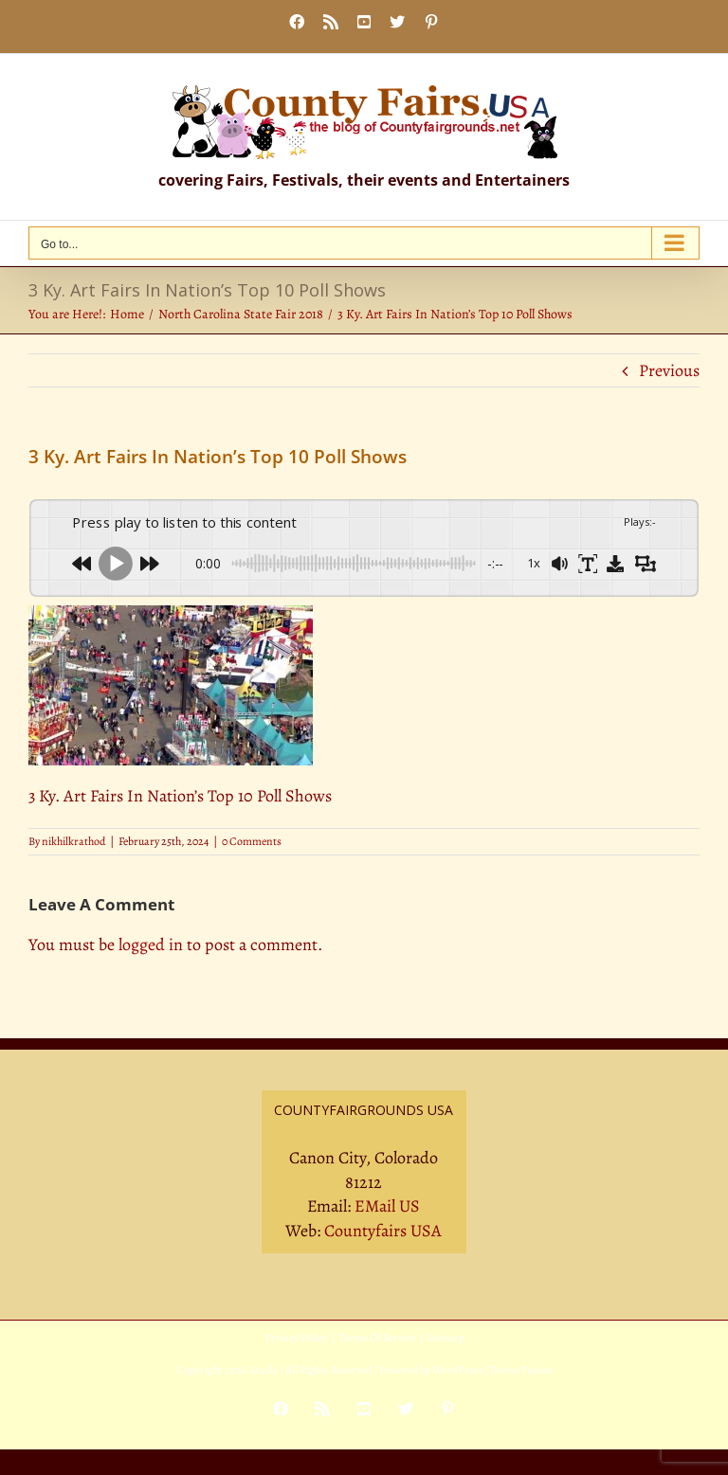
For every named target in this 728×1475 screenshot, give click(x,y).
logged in (150, 944)
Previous (669, 370)
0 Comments (252, 841)
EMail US (387, 1206)
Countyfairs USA (383, 1230)
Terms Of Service (376, 1337)
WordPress (457, 1369)
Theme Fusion (521, 1369)
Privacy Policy (295, 1337)
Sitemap (445, 1337)
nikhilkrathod (73, 841)
